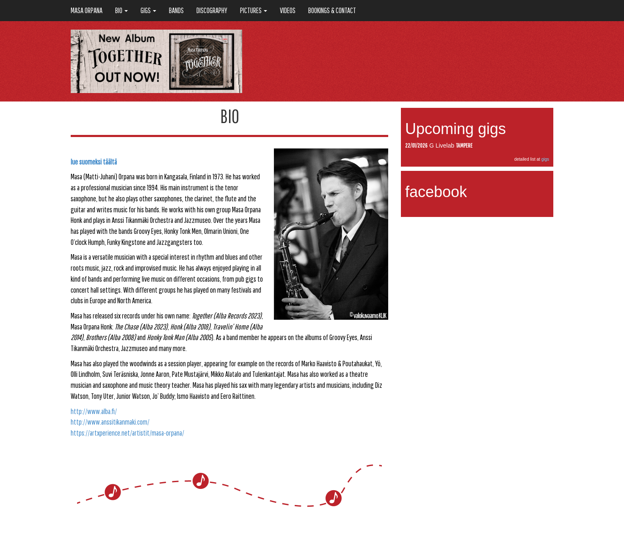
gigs (545, 159)
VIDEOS (287, 10)
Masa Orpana (86, 10)
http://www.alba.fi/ (94, 411)
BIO (121, 10)
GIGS (148, 10)
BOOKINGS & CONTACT (332, 10)
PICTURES (253, 10)
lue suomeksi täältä (94, 161)
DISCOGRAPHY (211, 10)
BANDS (176, 10)
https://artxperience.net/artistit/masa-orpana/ (127, 432)
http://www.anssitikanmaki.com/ (110, 421)
